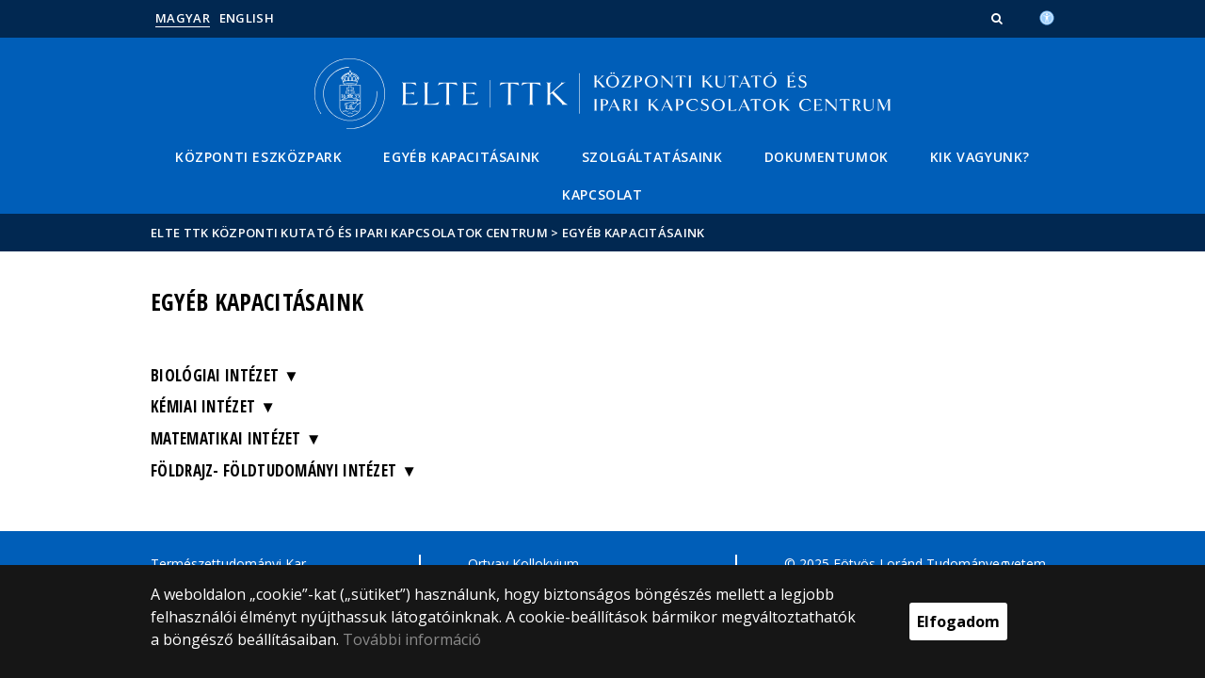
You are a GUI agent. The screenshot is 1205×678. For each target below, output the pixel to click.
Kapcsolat (602, 194)
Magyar (182, 17)
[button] (998, 17)
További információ (412, 639)
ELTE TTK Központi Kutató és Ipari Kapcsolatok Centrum (349, 232)
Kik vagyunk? (980, 157)
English (246, 17)
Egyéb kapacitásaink (461, 157)
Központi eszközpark (258, 157)
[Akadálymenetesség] (1046, 16)
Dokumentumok (826, 157)
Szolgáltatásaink (652, 157)
